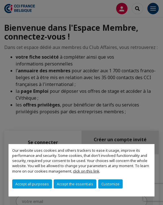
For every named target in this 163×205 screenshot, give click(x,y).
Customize (110, 183)
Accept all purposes (32, 183)
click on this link (86, 171)
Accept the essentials (75, 183)
